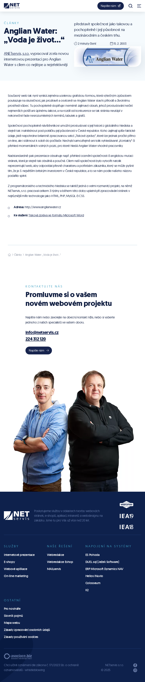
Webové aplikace (15, 569)
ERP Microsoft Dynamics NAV (104, 569)
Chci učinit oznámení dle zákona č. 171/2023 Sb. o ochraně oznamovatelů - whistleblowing (41, 667)
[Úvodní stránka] (12, 5)
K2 (87, 590)
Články (18, 255)
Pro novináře (12, 609)
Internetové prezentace (19, 555)
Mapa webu (12, 623)
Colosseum (93, 583)
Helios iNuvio (94, 576)
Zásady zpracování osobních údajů (27, 630)
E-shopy (9, 562)
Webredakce (55, 555)
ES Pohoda (92, 555)
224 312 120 (35, 339)
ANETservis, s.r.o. (16, 53)
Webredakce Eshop (60, 562)
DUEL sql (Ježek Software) (102, 562)
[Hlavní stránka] (9, 255)
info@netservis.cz (42, 332)
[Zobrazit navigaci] (139, 6)
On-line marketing (16, 576)
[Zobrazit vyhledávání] (130, 6)
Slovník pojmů (13, 616)
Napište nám (111, 6)
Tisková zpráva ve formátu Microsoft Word (56, 215)
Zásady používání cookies (21, 637)
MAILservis (54, 569)
